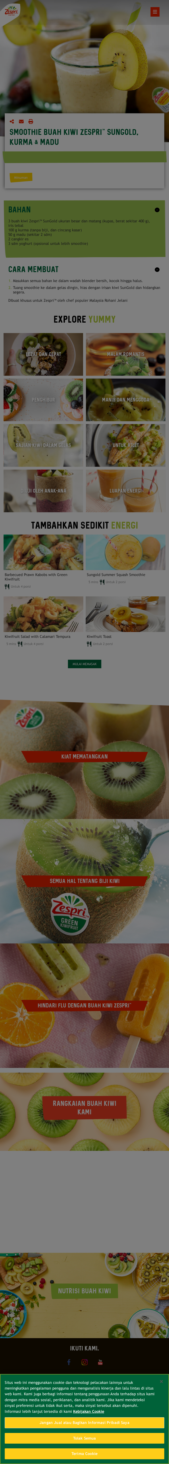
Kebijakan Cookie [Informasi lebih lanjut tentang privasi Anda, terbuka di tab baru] (88, 1411)
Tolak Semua (84, 1438)
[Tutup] (161, 1381)
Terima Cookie (84, 1453)
